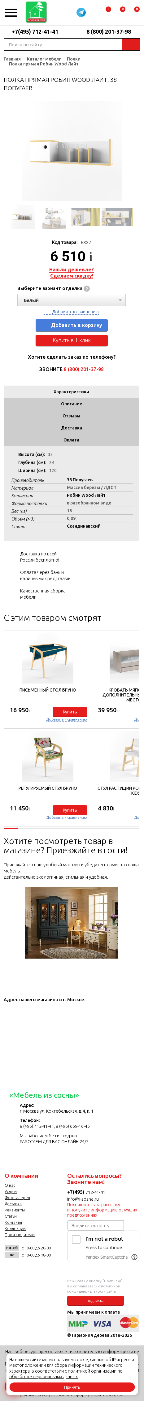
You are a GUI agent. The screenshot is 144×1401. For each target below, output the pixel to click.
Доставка (71, 427)
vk (11, 1268)
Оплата (71, 439)
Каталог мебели (44, 58)
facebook (26, 1268)
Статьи (11, 1216)
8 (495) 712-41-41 (37, 1126)
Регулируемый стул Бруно (48, 788)
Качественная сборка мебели (43, 594)
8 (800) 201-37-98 (108, 31)
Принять (72, 1387)
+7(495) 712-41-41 (35, 31)
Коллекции (15, 1228)
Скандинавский (84, 526)
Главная (12, 58)
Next (134, 151)
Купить (70, 711)
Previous (8, 151)
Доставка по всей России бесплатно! (39, 556)
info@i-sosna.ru (83, 1199)
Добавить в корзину (76, 325)
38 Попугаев (80, 479)
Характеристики (71, 391)
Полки (74, 58)
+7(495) (76, 1192)
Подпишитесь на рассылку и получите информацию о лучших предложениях (102, 1210)
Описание (71, 403)
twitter (41, 1268)
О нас (10, 1185)
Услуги (11, 1191)
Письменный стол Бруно (48, 690)
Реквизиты (15, 1210)
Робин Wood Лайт (86, 495)
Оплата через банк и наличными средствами (45, 575)
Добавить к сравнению (75, 311)
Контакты (13, 1222)
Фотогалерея (17, 1197)
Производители (20, 1234)
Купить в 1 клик (72, 340)
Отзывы (71, 415)
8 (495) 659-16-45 (73, 1126)
